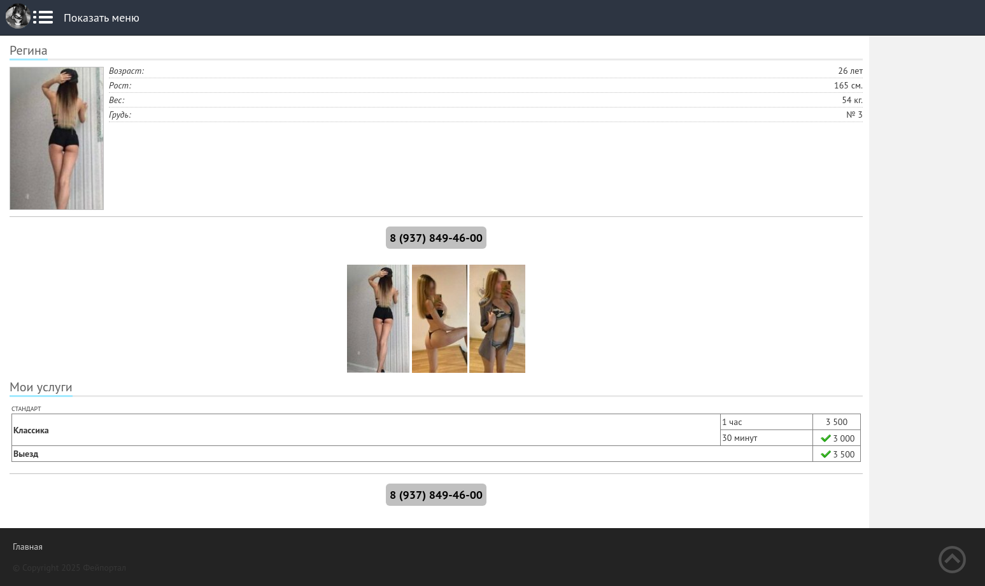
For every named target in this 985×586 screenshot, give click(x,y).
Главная (28, 546)
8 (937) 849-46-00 (436, 237)
